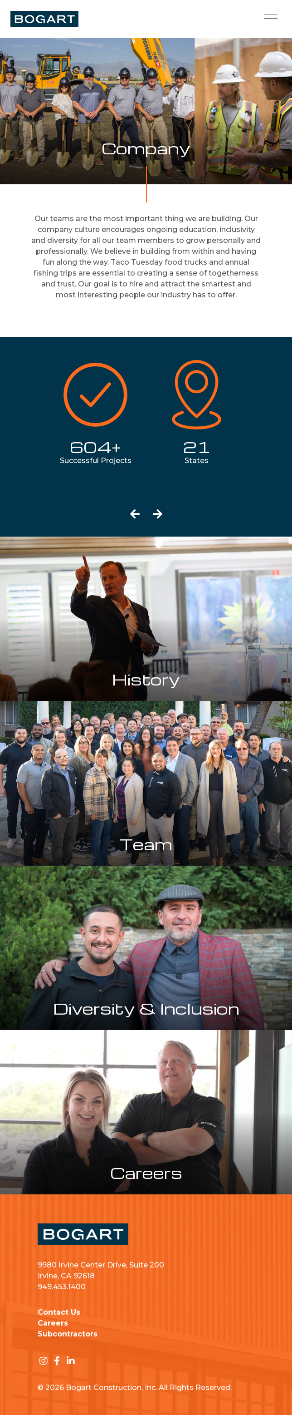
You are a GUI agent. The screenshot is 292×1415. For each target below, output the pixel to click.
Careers (53, 1323)
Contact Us (59, 1312)
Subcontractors (67, 1334)
